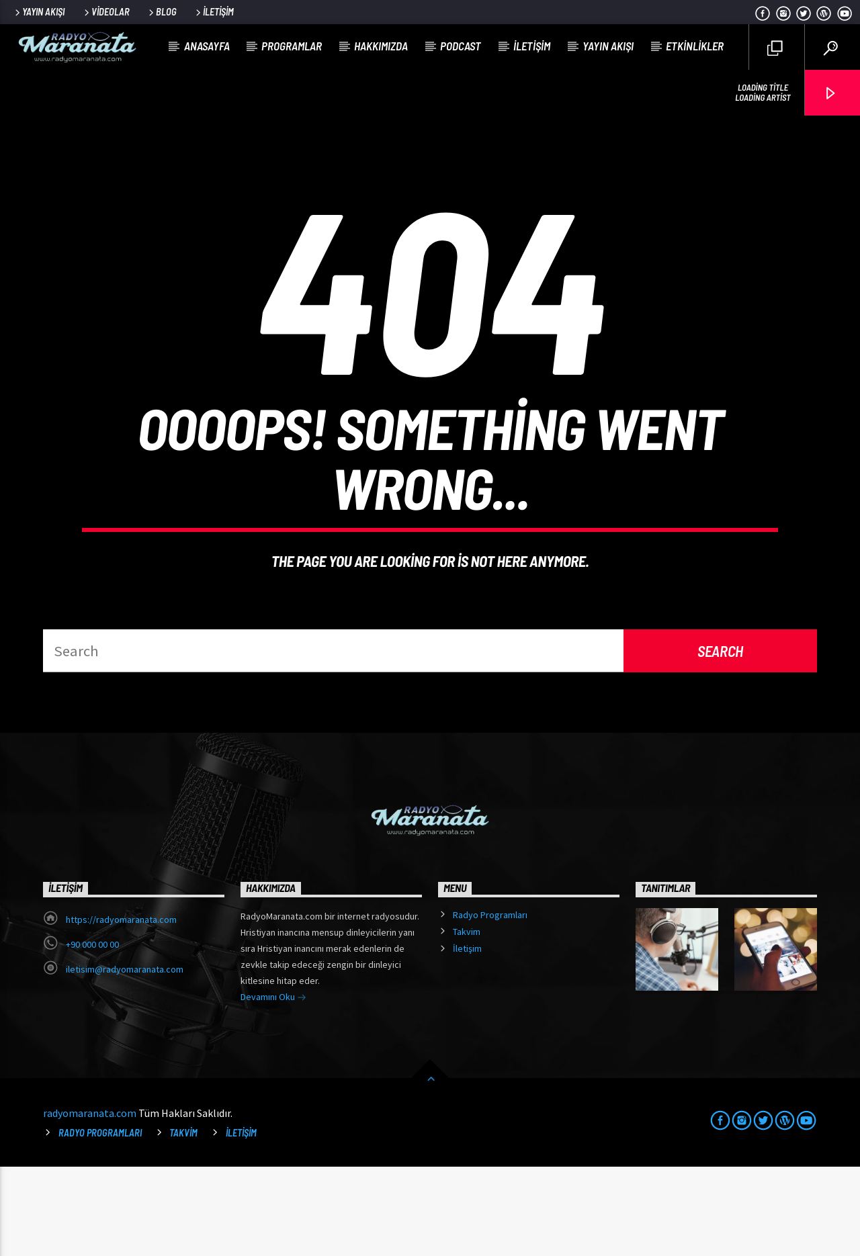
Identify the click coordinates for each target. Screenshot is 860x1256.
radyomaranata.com (89, 1202)
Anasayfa (207, 45)
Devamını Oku (273, 1087)
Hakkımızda (381, 45)
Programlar (291, 45)
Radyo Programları (490, 1004)
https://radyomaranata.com (121, 1009)
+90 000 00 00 (92, 1034)
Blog (161, 11)
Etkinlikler (695, 45)
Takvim (466, 1021)
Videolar (106, 11)
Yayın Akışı (38, 11)
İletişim (214, 11)
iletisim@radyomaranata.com (124, 1058)
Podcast (460, 45)
